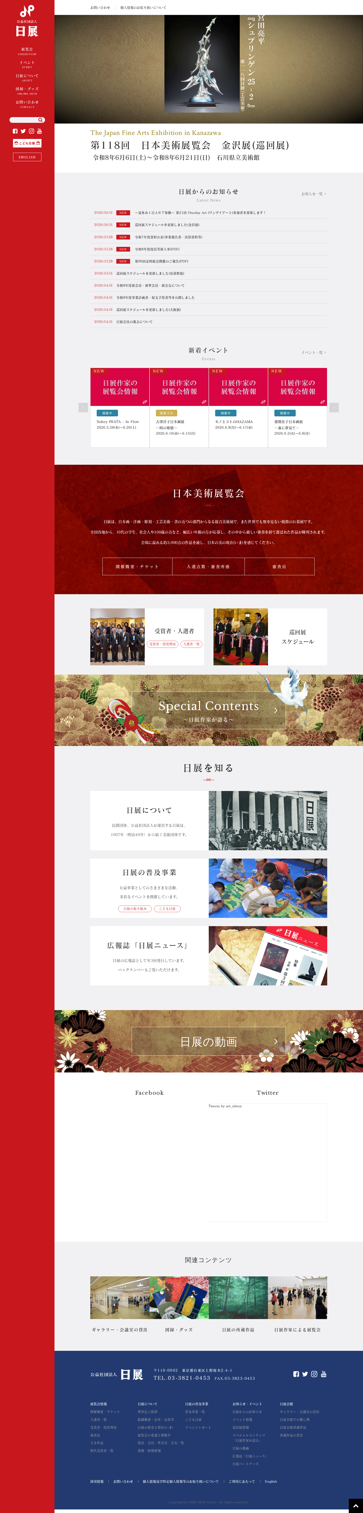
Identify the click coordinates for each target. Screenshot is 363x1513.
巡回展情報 (240, 1430)
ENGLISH (27, 157)
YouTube (39, 131)
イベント (27, 65)
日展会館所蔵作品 (293, 1430)
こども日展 (168, 912)
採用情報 (97, 1485)
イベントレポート (198, 1430)
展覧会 (27, 51)
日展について (27, 78)
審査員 (279, 569)
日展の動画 (240, 1451)
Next (334, 409)
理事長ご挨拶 (148, 1415)
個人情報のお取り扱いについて (143, 7)
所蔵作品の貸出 (291, 1438)
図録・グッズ (27, 91)
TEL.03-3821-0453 (183, 1381)
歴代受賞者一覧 (101, 1454)
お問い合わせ (27, 104)
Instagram (31, 131)
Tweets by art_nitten (225, 1109)
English (271, 1485)
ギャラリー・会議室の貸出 (299, 1415)
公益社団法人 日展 (27, 21)
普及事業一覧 (195, 1415)
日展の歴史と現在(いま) (155, 1430)
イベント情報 (242, 1423)
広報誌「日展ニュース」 (250, 1459)
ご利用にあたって (242, 1485)
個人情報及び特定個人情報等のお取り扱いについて (181, 1485)
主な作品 (97, 1446)
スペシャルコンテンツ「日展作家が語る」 (248, 1441)
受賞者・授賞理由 (162, 647)
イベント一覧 (312, 354)
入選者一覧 (191, 647)
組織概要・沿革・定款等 (156, 1423)
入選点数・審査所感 (208, 569)
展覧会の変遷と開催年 (154, 1438)
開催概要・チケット (137, 569)
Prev (83, 409)
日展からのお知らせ (247, 1415)
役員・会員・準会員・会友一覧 (161, 1446)
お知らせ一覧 (312, 194)
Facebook (15, 131)
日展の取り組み (134, 912)
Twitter (23, 131)
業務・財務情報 (149, 1454)
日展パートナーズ (245, 1467)
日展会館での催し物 (295, 1423)
